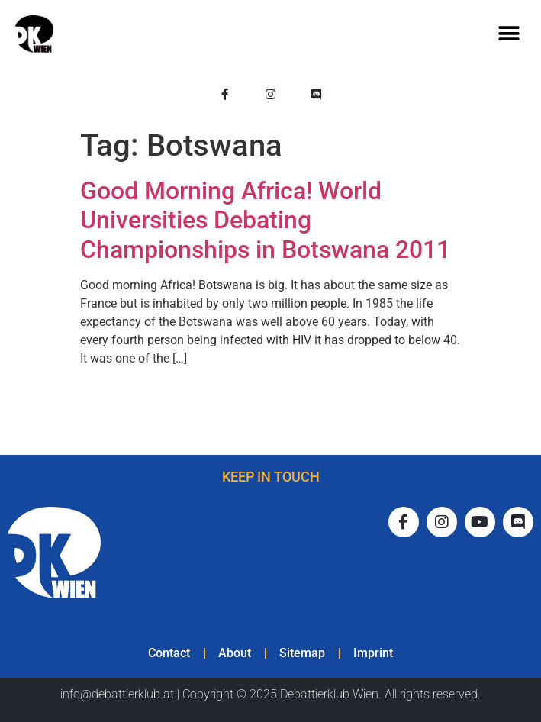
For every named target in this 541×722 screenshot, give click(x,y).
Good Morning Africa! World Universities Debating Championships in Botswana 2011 (265, 220)
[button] (508, 34)
